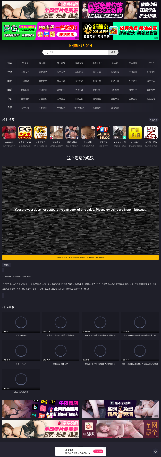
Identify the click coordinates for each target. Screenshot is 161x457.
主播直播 (133, 72)
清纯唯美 (115, 89)
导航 (9, 107)
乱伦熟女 (133, 81)
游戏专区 (79, 63)
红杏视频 (97, 107)
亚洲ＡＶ (25, 72)
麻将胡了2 (97, 63)
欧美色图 (61, 89)
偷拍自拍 (43, 81)
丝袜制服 (115, 72)
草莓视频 (61, 107)
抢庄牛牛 (151, 63)
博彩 (9, 63)
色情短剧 (115, 107)
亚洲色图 (43, 89)
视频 (9, 72)
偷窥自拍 (25, 89)
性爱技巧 (151, 98)
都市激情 (25, 98)
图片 (9, 89)
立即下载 (98, 451)
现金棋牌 (133, 63)
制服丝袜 (97, 81)
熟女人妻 (97, 72)
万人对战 (61, 63)
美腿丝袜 (97, 89)
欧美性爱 (79, 81)
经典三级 (115, 81)
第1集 (6, 265)
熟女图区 (133, 89)
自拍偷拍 (43, 72)
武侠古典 (79, 98)
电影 (9, 81)
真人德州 (43, 63)
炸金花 (115, 63)
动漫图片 (79, 89)
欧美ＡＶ (61, 72)
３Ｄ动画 (79, 72)
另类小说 (115, 98)
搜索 (113, 52)
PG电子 (25, 63)
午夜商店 (43, 107)
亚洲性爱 (25, 81)
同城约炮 (25, 107)
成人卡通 (61, 81)
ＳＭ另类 (151, 72)
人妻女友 (61, 98)
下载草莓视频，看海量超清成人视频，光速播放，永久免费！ (106, 257)
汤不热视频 (79, 107)
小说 (9, 98)
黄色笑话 (133, 98)
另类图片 (151, 89)
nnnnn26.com (80, 45)
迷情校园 (97, 98)
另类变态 (151, 81)
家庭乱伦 (43, 98)
